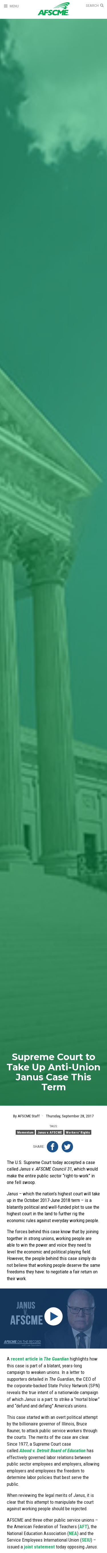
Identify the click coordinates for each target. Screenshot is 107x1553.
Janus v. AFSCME (49, 1132)
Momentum (25, 1132)
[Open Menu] (11, 6)
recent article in (40, 1359)
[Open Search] (94, 5)
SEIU (86, 1540)
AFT (83, 1526)
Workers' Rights (78, 1132)
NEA (73, 1533)
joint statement (39, 1547)
